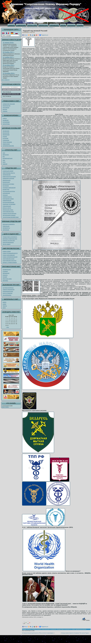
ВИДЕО (4, 302)
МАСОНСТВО (6, 133)
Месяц (14, 94)
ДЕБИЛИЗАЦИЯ (6, 180)
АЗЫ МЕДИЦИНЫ (7, 295)
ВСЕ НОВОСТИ (5, 79)
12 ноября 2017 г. (8, 57)
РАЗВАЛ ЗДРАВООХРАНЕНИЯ (10, 257)
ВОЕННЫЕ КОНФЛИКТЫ (9, 224)
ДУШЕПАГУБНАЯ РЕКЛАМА (9, 213)
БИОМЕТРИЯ (6, 189)
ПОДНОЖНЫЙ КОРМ (8, 291)
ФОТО (4, 307)
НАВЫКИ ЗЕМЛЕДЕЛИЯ (8, 289)
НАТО (4, 162)
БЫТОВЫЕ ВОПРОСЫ (8, 287)
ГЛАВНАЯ (11, 25)
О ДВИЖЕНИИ (21, 25)
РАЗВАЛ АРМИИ (7, 251)
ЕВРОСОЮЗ (6, 154)
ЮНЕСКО (5, 164)
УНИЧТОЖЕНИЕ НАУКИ (8, 258)
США (4, 160)
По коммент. (14, 87)
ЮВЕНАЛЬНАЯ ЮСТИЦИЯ (9, 176)
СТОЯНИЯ (5, 271)
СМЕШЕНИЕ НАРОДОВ (8, 178)
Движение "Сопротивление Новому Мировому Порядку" (45, 4)
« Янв (7, 327)
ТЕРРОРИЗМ (6, 229)
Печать (86, 620)
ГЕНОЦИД (5, 195)
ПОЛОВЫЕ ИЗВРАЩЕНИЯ (9, 187)
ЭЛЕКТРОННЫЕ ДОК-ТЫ (9, 173)
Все (18, 94)
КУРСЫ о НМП (32, 25)
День (4, 94)
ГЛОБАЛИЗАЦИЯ (7, 206)
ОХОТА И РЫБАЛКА (7, 293)
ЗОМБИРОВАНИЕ (7, 200)
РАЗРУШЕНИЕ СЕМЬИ (8, 198)
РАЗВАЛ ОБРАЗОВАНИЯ (9, 255)
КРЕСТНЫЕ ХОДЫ (7, 278)
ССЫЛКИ (80, 25)
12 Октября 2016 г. (9, 73)
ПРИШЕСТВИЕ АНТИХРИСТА (10, 237)
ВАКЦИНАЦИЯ (6, 182)
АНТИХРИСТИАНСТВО (8, 145)
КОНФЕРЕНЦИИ (7, 269)
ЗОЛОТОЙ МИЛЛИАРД (8, 242)
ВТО (4, 156)
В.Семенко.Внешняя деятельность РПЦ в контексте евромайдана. (38, 27)
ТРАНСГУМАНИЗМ (7, 142)
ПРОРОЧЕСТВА (6, 105)
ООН (4, 153)
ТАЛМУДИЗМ (6, 140)
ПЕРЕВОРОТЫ (6, 228)
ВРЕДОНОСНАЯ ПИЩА (8, 184)
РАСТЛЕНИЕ (6, 185)
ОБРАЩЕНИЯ (54, 25)
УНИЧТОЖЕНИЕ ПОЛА (8, 211)
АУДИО (4, 304)
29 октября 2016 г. (9, 65)
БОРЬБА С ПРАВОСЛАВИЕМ (10, 262)
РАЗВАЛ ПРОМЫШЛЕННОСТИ (10, 253)
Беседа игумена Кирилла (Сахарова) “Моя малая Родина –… (76, 27)
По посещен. (6, 87)
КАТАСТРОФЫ (6, 124)
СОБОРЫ (5, 111)
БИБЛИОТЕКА (43, 25)
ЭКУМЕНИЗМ (6, 131)
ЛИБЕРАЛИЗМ (6, 144)
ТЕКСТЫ (5, 306)
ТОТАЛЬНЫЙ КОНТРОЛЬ (9, 191)
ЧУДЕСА (5, 118)
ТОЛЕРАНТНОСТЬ (7, 196)
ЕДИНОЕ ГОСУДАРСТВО (9, 240)
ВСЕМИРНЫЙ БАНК (7, 158)
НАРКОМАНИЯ (6, 193)
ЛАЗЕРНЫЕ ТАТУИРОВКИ (9, 204)
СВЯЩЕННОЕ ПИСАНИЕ (9, 104)
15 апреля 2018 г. (8, 42)
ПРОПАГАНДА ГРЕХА (8, 209)
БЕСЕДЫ (5, 109)
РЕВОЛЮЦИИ (6, 226)
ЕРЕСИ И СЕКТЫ (7, 208)
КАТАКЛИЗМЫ (6, 122)
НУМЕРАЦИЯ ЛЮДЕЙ (8, 171)
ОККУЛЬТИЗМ (6, 134)
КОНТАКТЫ (71, 25)
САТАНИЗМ (5, 138)
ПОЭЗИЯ (5, 277)
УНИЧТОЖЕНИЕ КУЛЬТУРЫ (9, 260)
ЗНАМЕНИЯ (6, 120)
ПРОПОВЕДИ (6, 107)
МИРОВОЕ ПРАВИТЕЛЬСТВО (10, 238)
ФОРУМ (63, 25)
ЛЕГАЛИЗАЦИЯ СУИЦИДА (9, 215)
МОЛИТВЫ (5, 280)
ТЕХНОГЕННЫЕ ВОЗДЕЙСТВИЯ (10, 217)
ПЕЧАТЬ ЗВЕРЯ (6, 244)
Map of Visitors (5, 407)
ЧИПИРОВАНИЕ (7, 174)
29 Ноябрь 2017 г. (8, 52)
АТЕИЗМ (5, 136)
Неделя (9, 94)
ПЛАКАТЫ (5, 275)
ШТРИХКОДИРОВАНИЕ (8, 202)
